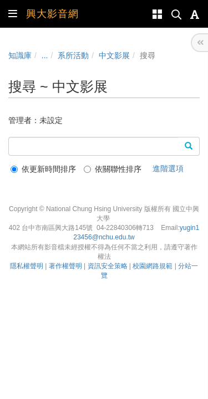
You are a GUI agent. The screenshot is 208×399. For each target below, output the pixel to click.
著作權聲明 (65, 266)
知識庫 (20, 55)
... (45, 55)
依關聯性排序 (112, 169)
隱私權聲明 (26, 266)
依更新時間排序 (43, 169)
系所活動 (73, 55)
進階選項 (168, 168)
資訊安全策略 (108, 266)
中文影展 (114, 55)
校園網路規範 (153, 266)
